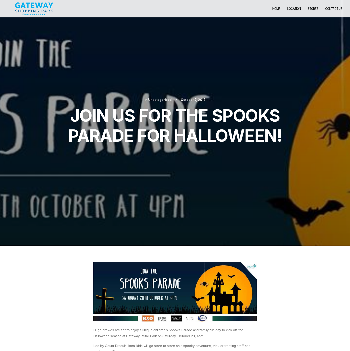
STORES (61, 315)
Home (276, 10)
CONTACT (63, 322)
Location (294, 10)
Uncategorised (160, 33)
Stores (313, 10)
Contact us (333, 10)
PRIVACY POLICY (68, 308)
